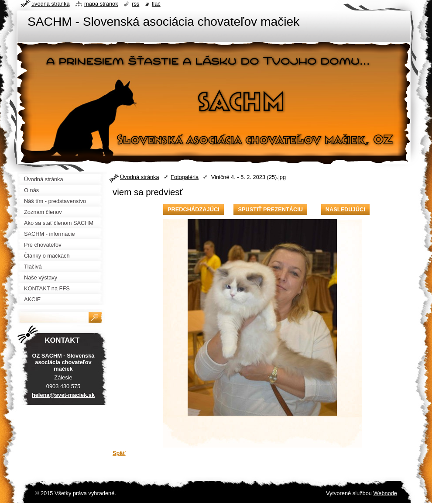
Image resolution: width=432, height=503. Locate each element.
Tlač (156, 3)
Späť (119, 453)
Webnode (385, 493)
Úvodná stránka (139, 177)
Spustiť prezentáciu (270, 209)
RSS (135, 3)
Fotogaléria (185, 177)
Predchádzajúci (193, 209)
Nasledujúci (345, 209)
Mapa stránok (101, 3)
